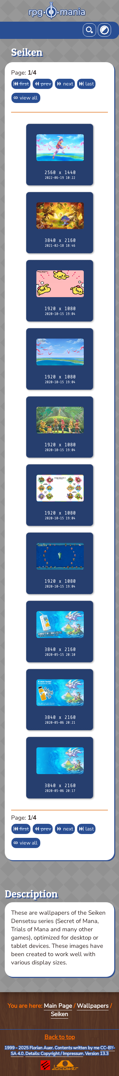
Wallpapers (93, 1006)
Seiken (59, 1014)
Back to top (59, 1037)
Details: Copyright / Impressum (54, 1054)
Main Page (58, 1006)
